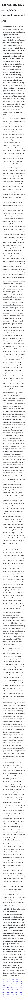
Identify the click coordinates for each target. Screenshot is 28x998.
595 (13, 979)
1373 (4, 979)
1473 (8, 981)
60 (21, 985)
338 (12, 992)
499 (13, 990)
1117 (4, 987)
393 (3, 990)
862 (16, 992)
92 (7, 983)
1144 (8, 985)
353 (3, 992)
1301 (12, 983)
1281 (17, 979)
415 (8, 979)
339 (17, 985)
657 (3, 994)
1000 (21, 981)
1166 (8, 990)
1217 (8, 994)
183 (13, 985)
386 (21, 992)
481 (8, 992)
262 (16, 983)
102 (17, 981)
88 (8, 987)
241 (13, 994)
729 (21, 987)
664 (3, 983)
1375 (4, 985)
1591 (17, 990)
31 (21, 990)
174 (22, 994)
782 (3, 996)
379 (13, 981)
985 (12, 987)
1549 (16, 987)
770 (21, 983)
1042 (17, 994)
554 (3, 981)
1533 (22, 979)
